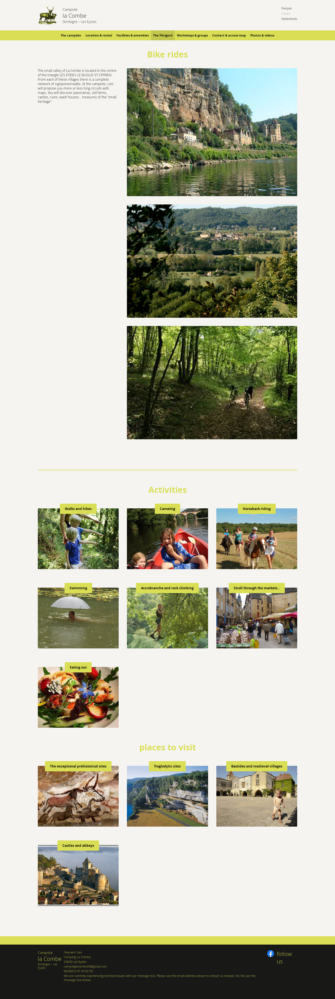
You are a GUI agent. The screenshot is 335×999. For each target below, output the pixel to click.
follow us (284, 954)
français (286, 8)
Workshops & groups (192, 35)
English (286, 13)
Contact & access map (229, 35)
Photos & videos (262, 35)
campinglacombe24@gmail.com (85, 966)
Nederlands (289, 19)
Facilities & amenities (132, 35)
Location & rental (99, 35)
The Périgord (162, 35)
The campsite (71, 35)
